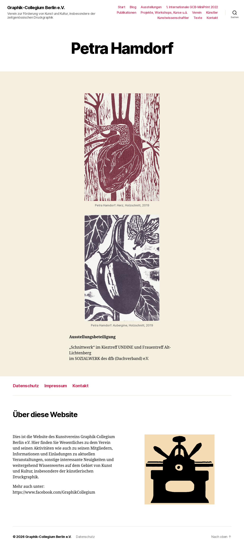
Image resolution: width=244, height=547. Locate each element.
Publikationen (126, 12)
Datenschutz (26, 385)
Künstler (212, 12)
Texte (198, 18)
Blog (133, 7)
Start (121, 7)
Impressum (55, 385)
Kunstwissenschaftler (173, 18)
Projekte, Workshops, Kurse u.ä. (164, 12)
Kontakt (212, 18)
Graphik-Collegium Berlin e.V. (36, 7)
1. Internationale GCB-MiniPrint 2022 (192, 7)
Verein (197, 12)
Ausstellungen (151, 7)
